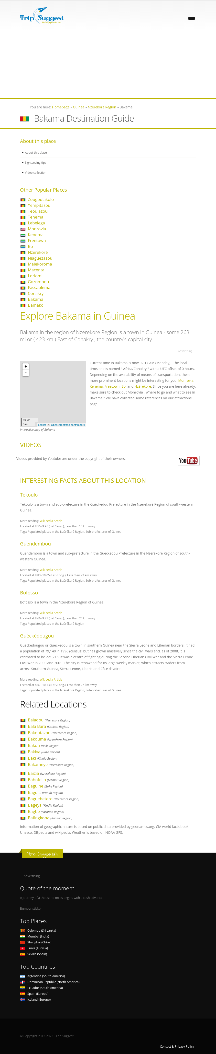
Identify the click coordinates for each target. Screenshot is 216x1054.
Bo (30, 246)
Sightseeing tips (36, 163)
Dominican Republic (49, 982)
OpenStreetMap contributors (68, 424)
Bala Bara (48, 726)
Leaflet (42, 424)
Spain (34, 994)
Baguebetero (53, 798)
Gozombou (38, 281)
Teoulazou (38, 211)
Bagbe (46, 811)
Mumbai (34, 936)
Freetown (37, 240)
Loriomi (35, 275)
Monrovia (37, 229)
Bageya (45, 805)
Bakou (43, 745)
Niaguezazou (40, 258)
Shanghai (35, 942)
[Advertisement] (108, 64)
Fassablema (39, 287)
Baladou (49, 720)
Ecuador (41, 988)
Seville (33, 954)
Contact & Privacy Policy (177, 1046)
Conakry (35, 293)
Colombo (38, 930)
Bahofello (48, 779)
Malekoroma (40, 264)
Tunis (34, 948)
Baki (42, 758)
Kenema (35, 234)
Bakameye (51, 764)
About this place (36, 153)
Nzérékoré (38, 252)
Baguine (45, 786)
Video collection (36, 173)
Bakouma (50, 739)
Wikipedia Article (51, 521)
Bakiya (44, 751)
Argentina (42, 976)
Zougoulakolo (41, 199)
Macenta (36, 270)
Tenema (35, 217)
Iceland (35, 999)
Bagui (45, 792)
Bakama (35, 299)
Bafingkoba (50, 818)
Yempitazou (39, 205)
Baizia (47, 773)
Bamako (35, 305)
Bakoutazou (52, 732)
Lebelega (36, 223)
